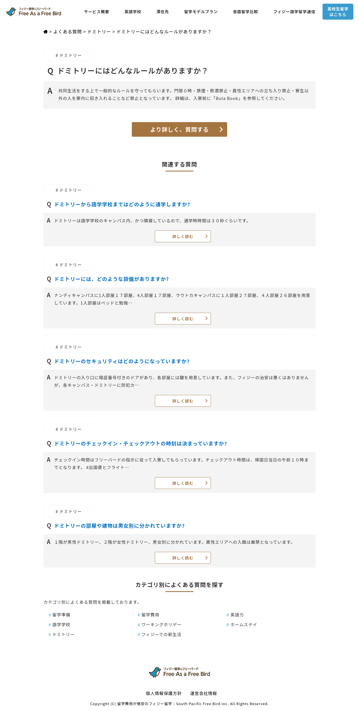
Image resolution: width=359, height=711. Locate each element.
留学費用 (149, 615)
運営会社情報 (203, 693)
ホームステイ (242, 624)
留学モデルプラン (201, 11)
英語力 (235, 615)
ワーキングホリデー (160, 624)
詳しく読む (183, 236)
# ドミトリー (69, 55)
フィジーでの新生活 (160, 634)
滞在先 (163, 11)
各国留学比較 (245, 11)
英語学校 (133, 11)
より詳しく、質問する (179, 129)
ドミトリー (62, 634)
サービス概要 (96, 11)
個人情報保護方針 (164, 693)
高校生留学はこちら (337, 11)
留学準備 (59, 615)
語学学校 (59, 624)
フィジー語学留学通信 (294, 11)
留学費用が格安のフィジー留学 (144, 703)
